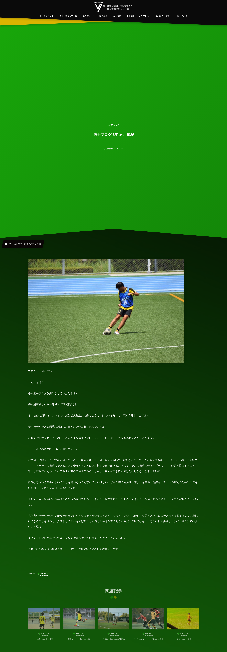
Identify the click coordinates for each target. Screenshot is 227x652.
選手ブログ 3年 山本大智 (79, 641)
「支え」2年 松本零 (183, 641)
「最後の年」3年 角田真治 (113, 641)
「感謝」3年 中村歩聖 (44, 641)
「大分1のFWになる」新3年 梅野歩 (148, 641)
